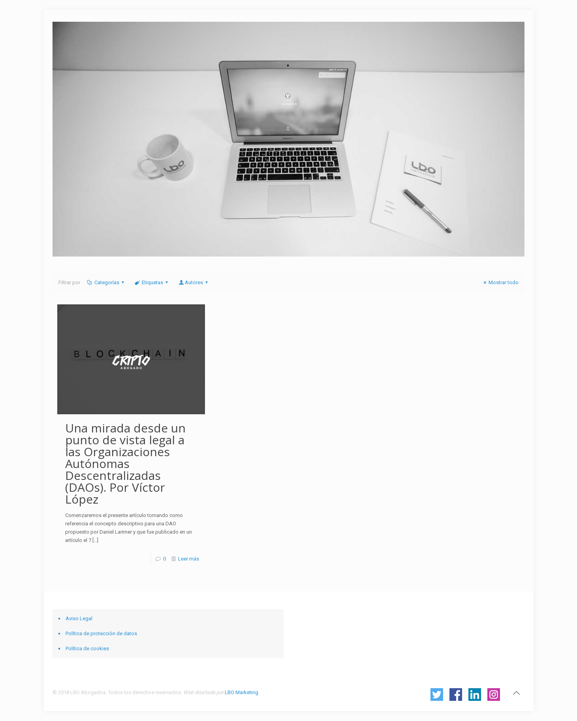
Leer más (188, 559)
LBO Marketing (241, 692)
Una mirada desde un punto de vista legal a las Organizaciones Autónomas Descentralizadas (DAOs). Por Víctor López (125, 463)
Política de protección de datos (101, 633)
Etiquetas (151, 282)
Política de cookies (87, 648)
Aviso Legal (79, 618)
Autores (193, 282)
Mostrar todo (500, 282)
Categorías (106, 282)
